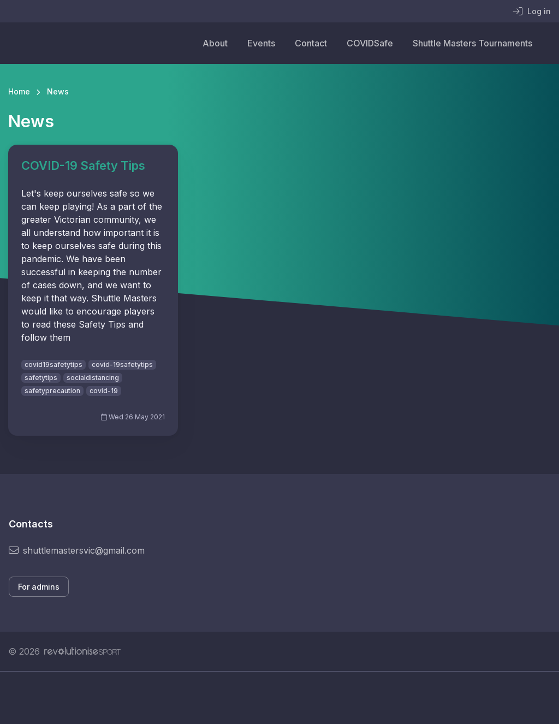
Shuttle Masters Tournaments (472, 43)
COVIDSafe (370, 43)
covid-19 (104, 391)
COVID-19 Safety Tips (83, 165)
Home (19, 91)
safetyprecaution (52, 391)
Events (261, 43)
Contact (311, 43)
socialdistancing (93, 377)
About (215, 43)
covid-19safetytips (122, 364)
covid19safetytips (53, 364)
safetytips (41, 377)
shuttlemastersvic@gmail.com (77, 550)
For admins (39, 586)
